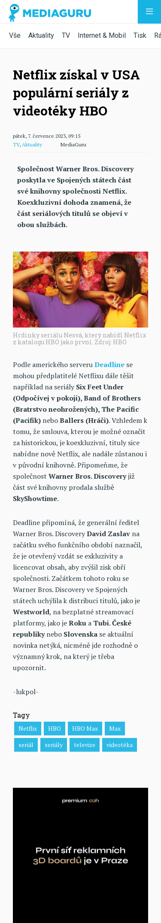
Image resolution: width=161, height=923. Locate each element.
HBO (54, 728)
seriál (25, 745)
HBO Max (85, 728)
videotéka (119, 745)
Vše (15, 35)
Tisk (140, 35)
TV (66, 35)
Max (115, 728)
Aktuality (41, 35)
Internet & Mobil (102, 35)
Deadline (109, 364)
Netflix (27, 728)
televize (84, 745)
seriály (54, 745)
